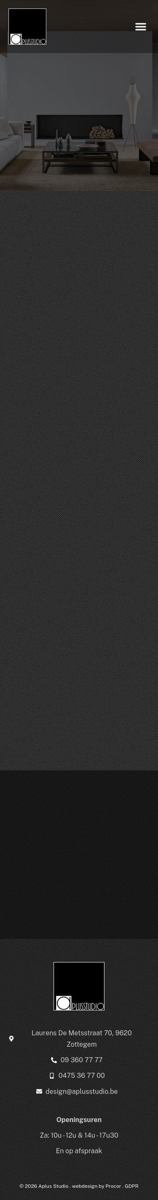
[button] (141, 26)
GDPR (132, 1186)
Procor (113, 1186)
